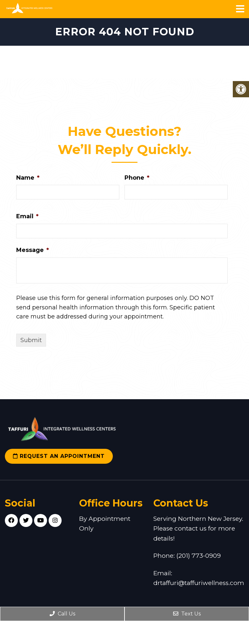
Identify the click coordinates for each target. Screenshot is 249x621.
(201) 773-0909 (198, 556)
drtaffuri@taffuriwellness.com (198, 583)
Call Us (62, 614)
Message (32, 250)
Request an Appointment (59, 456)
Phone (136, 177)
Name (28, 177)
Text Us (187, 614)
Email (27, 216)
